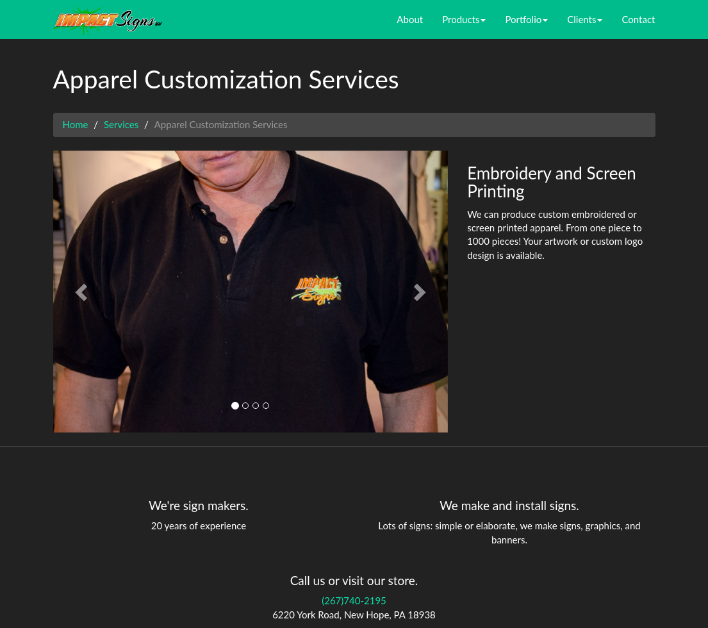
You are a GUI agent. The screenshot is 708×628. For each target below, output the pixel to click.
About (410, 19)
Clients (584, 19)
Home (75, 124)
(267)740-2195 (354, 600)
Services (121, 124)
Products (464, 19)
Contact (638, 19)
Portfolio (526, 19)
